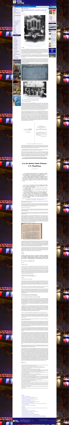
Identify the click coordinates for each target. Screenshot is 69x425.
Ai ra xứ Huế (15, 37)
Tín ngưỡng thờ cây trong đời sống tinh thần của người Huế (29, 401)
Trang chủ (14, 8)
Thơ (13, 19)
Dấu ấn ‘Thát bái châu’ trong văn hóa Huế (27, 410)
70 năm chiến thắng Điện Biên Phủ (17, 16)
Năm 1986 (51, 19)
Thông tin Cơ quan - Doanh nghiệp (16, 55)
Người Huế (15, 38)
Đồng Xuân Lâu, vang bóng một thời (26, 402)
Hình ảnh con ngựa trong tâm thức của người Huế (28, 397)
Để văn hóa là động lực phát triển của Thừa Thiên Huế (28, 411)
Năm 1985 (51, 18)
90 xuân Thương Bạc (24, 396)
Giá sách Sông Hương (16, 51)
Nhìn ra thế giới (15, 41)
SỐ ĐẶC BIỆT (15, 48)
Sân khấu (14, 29)
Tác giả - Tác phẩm (15, 58)
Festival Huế (15, 25)
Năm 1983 (51, 16)
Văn (13, 18)
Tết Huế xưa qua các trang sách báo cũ (26, 398)
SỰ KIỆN (14, 11)
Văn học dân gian (15, 33)
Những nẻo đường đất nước (17, 36)
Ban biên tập (19, 6)
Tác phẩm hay (15, 52)
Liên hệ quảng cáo (28, 6)
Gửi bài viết (23, 6)
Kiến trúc (14, 26)
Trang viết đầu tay (15, 44)
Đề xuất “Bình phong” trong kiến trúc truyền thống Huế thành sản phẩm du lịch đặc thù (32, 416)
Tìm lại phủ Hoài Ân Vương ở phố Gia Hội (27, 405)
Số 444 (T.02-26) (54, 15)
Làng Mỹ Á (23, 409)
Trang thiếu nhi (15, 45)
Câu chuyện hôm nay (16, 22)
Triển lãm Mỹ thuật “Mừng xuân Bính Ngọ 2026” (53, 31)
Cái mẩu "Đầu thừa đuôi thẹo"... (26, 412)
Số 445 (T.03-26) (50, 15)
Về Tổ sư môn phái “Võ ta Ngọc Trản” (26, 413)
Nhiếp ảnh (14, 32)
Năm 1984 (51, 17)
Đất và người (17, 35)
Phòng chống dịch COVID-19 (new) (17, 13)
